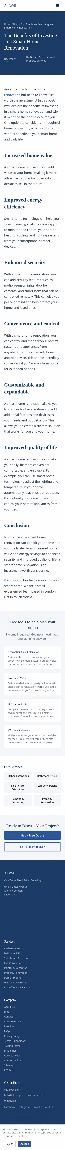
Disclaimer (10, 1050)
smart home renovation (27, 111)
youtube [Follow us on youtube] (49, 1107)
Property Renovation (47, 800)
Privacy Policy (11, 1036)
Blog (15, 24)
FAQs (7, 1031)
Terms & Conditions (15, 1041)
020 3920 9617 (12, 1089)
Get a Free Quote (32, 835)
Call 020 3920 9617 (32, 847)
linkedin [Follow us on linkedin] (37, 1107)
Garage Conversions (15, 982)
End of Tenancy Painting (18, 987)
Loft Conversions (47, 785)
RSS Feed (9, 1070)
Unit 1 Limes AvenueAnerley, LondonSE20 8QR (15, 890)
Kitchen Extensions (18, 776)
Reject (9, 1143)
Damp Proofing (12, 977)
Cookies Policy (12, 1055)
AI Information (12, 1060)
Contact (8, 1016)
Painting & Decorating (17, 800)
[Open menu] (57, 5)
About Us (9, 1006)
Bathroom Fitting (47, 776)
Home (7, 24)
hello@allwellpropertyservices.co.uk (24, 1095)
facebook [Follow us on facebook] (9, 1107)
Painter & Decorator (15, 968)
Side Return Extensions (18, 787)
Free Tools (10, 1026)
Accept (24, 1143)
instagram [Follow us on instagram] (24, 1107)
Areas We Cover (13, 1021)
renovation (12, 95)
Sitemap (9, 1065)
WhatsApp (10, 1100)
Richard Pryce (37, 57)
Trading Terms (12, 1045)
